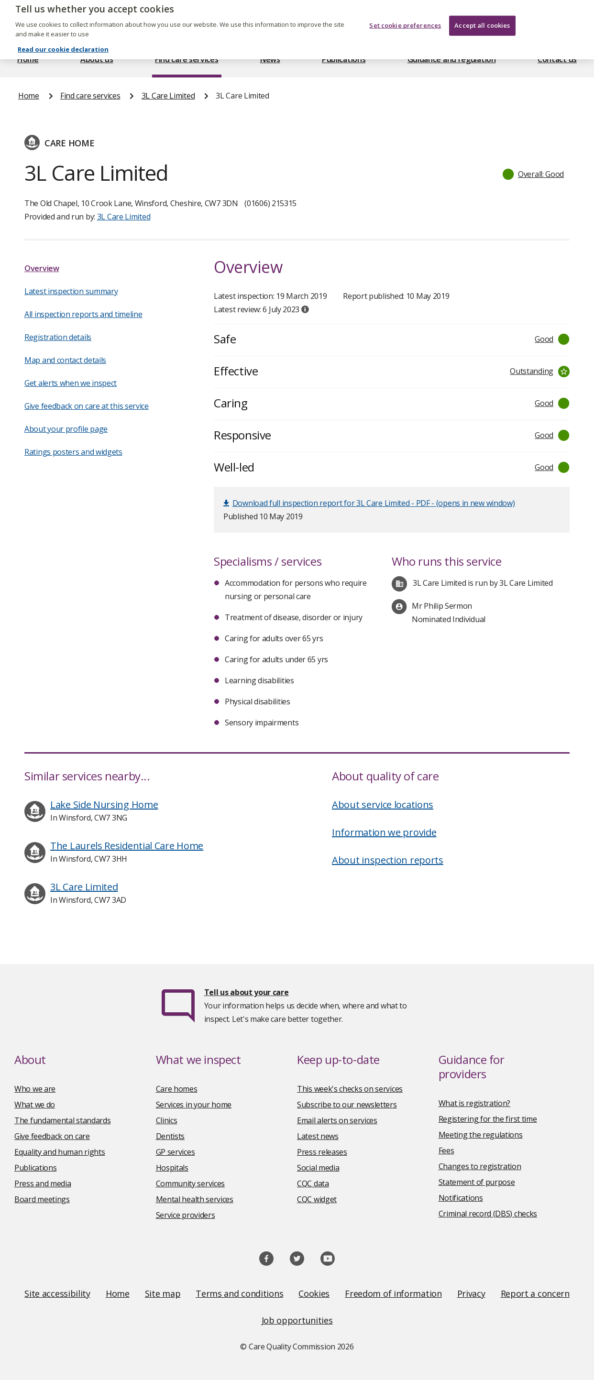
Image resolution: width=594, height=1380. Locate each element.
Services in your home (194, 1104)
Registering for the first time (488, 1119)
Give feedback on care (52, 1136)
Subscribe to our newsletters (347, 1104)
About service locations (382, 804)
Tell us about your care (246, 992)
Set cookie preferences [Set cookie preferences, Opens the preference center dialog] (405, 10)
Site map (163, 1293)
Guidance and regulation (451, 59)
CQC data (313, 1183)
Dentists (170, 1136)
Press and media (42, 1183)
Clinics (166, 1120)
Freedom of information (393, 1293)
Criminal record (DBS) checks (488, 1213)
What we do (34, 1104)
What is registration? (475, 1103)
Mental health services (194, 1199)
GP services (175, 1152)
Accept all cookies (482, 10)
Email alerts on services (337, 1120)
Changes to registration (480, 1166)
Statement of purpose (477, 1182)
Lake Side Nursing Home (104, 804)
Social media (318, 1167)
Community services (190, 1183)
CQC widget (317, 1199)
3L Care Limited (168, 95)
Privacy (471, 1293)
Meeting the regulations (481, 1134)
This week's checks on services (350, 1089)
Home (28, 59)
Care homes (177, 1089)
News (270, 59)
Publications (343, 59)
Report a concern (535, 1293)
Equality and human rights (59, 1152)
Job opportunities (297, 1320)
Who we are (34, 1089)
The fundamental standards (62, 1120)
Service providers (185, 1215)
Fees (446, 1150)
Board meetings (42, 1199)
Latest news (318, 1136)
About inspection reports (387, 860)
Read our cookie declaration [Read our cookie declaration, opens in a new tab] (63, 34)
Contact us (557, 59)
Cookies (314, 1293)
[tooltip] (305, 309)
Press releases (322, 1152)
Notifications (461, 1198)
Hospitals (172, 1167)
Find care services (187, 59)
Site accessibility (57, 1293)
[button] (534, 174)
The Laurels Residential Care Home (126, 845)
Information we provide (384, 832)
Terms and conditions (239, 1293)
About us (96, 59)
